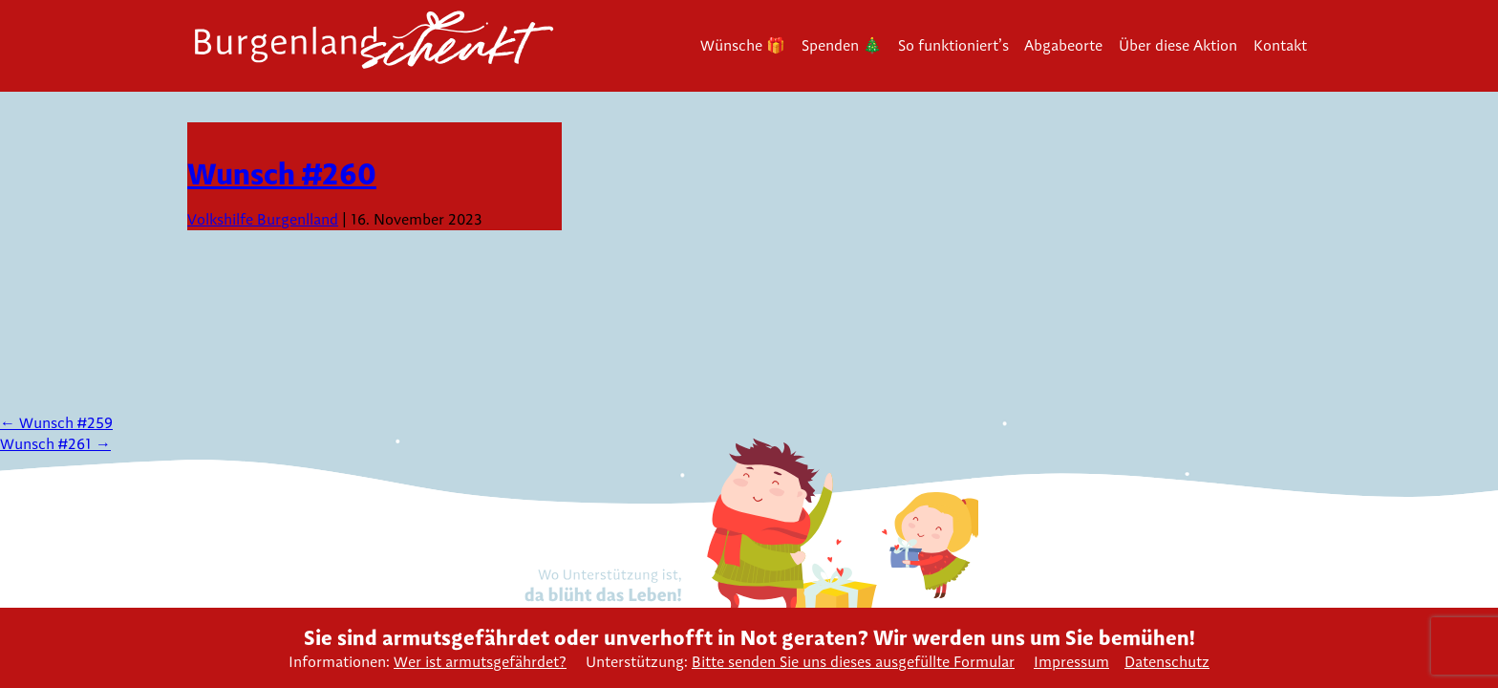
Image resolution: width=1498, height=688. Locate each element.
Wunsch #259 (56, 423)
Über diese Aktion (1178, 45)
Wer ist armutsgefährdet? (480, 662)
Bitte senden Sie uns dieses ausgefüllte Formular (853, 662)
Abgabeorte (1063, 45)
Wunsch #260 (281, 173)
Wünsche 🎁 (742, 45)
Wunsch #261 (55, 444)
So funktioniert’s (953, 45)
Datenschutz (1166, 662)
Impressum (1071, 662)
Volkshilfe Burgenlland (262, 219)
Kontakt (1280, 45)
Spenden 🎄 (842, 45)
